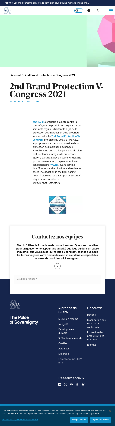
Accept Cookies (79, 421)
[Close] (110, 412)
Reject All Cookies (100, 421)
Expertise (63, 353)
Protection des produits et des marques (95, 336)
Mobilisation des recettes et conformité (96, 323)
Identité (91, 344)
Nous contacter (105, 10)
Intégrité (63, 324)
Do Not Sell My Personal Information (20, 420)
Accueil (16, 75)
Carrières (63, 343)
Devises (91, 314)
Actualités (63, 348)
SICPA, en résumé (68, 319)
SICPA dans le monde (70, 338)
